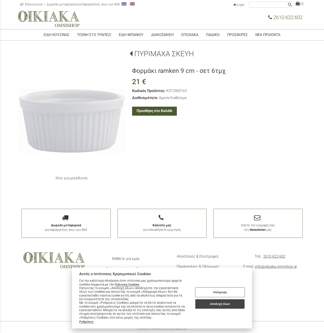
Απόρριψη (220, 292)
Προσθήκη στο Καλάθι (154, 111)
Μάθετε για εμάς (126, 258)
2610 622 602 (274, 256)
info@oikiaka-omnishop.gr (276, 266)
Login (239, 5)
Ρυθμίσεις (86, 321)
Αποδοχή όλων (220, 304)
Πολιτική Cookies (127, 284)
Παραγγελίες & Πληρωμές (198, 266)
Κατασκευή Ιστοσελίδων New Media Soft (162, 329)
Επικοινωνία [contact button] (31, 4)
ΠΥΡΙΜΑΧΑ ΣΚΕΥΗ (164, 54)
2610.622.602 (285, 17)
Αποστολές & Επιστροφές (198, 256)
